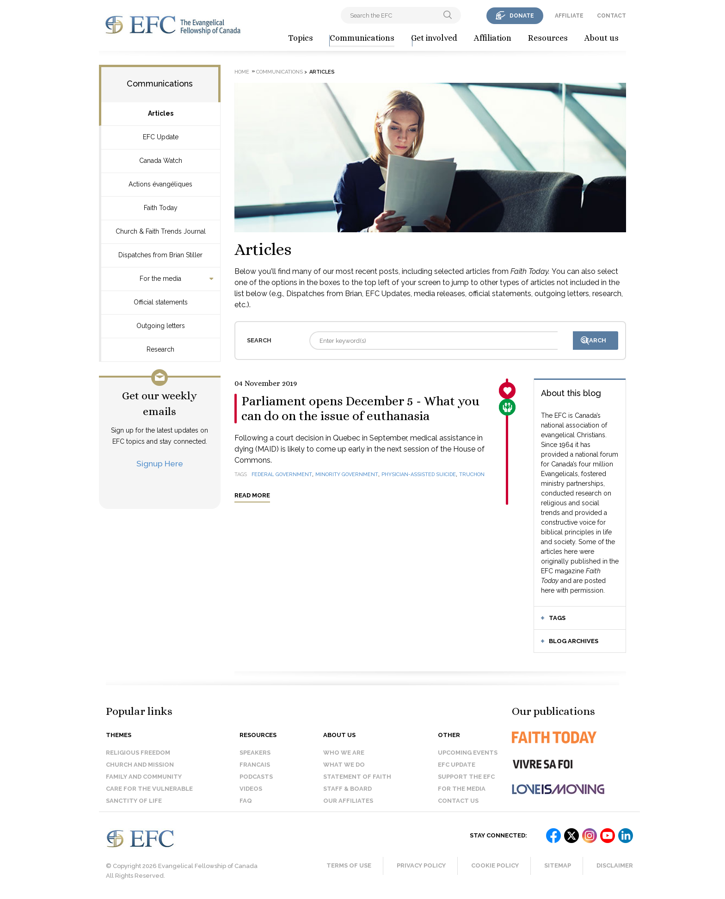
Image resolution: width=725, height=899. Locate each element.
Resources (548, 38)
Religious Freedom (138, 752)
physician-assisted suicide (418, 474)
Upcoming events (468, 752)
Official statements (161, 302)
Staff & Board (347, 788)
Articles (160, 113)
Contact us (458, 800)
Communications (362, 38)
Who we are (343, 752)
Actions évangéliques (160, 184)
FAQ (246, 800)
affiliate (569, 15)
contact (611, 15)
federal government (282, 474)
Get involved (434, 38)
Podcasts (256, 776)
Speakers (255, 752)
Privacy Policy (421, 865)
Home (241, 72)
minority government (346, 474)
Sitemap (557, 865)
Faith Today (161, 207)
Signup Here (159, 463)
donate (522, 15)
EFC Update (160, 137)
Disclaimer (614, 865)
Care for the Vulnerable (149, 788)
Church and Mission (140, 764)
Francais (255, 764)
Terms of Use (348, 865)
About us (601, 38)
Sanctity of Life (134, 800)
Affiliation (492, 38)
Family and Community (144, 776)
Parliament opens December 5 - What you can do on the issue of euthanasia (360, 408)
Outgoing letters (160, 325)
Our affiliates (348, 800)
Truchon (472, 474)
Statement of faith (357, 776)
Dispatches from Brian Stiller (160, 255)
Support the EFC (466, 776)
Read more (252, 495)
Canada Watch (160, 160)
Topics (300, 38)
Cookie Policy (495, 865)
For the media (160, 278)
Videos (251, 788)
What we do (344, 764)
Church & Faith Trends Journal (161, 231)
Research (160, 349)
